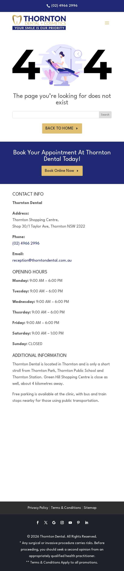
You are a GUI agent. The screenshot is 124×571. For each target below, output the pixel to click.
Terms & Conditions (66, 508)
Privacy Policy (38, 508)
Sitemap (90, 508)
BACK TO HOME (59, 128)
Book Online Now (59, 171)
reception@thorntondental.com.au (42, 260)
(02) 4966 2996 (64, 5)
